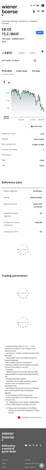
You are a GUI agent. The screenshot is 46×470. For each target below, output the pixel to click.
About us (5, 460)
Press (4, 463)
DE (31, 5)
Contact (27, 460)
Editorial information (32, 463)
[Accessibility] (42, 5)
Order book (21, 71)
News (4, 467)
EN (38, 5)
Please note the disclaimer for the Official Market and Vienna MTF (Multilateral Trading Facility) (24, 410)
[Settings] (4, 82)
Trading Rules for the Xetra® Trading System (24, 402)
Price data (7, 71)
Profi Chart (36, 126)
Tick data (36, 71)
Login (34, 11)
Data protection (30, 467)
